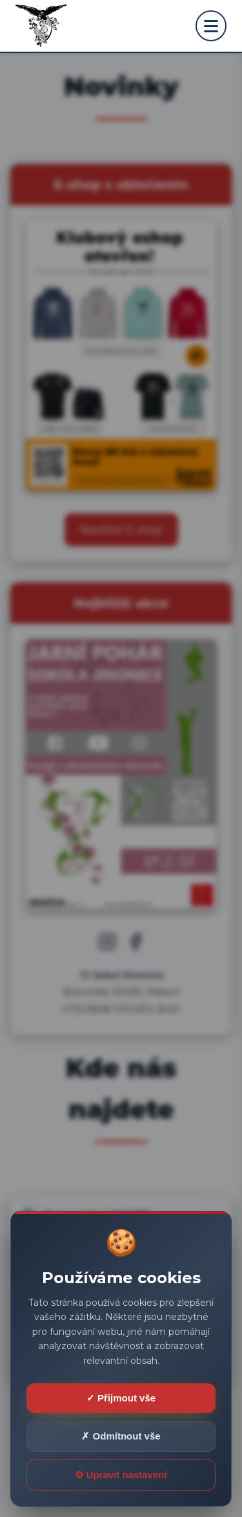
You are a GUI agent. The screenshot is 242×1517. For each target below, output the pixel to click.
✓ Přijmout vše (121, 1397)
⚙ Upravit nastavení (120, 1474)
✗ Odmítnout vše (120, 1435)
